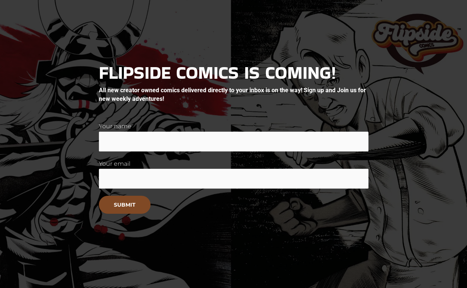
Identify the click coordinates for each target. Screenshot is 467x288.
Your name (234, 137)
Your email (234, 174)
